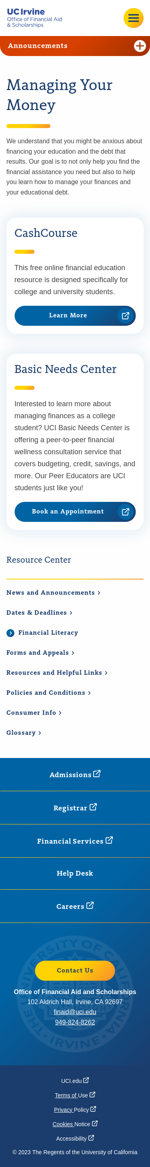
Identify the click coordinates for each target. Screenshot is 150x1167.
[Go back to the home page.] (37, 18)
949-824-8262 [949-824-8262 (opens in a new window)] (75, 1022)
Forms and (40, 653)
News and (53, 593)
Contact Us (75, 970)
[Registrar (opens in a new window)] (75, 807)
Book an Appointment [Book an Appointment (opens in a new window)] (83, 512)
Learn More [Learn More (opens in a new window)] (91, 316)
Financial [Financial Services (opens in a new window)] (74, 841)
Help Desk (75, 873)
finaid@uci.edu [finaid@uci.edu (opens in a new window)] (75, 1012)
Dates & (39, 613)
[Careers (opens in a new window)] (74, 906)
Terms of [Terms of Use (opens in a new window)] (75, 1095)
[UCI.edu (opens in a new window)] (75, 1081)
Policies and (48, 693)
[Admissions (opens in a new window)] (75, 774)
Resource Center (38, 560)
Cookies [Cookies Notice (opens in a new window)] (74, 1124)
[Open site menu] (134, 18)
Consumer (34, 713)
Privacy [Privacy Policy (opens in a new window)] (75, 1110)
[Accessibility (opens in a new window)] (75, 1138)
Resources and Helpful (57, 673)
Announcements (77, 46)
